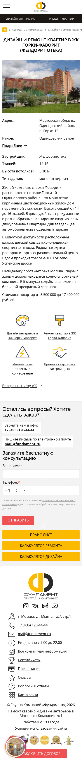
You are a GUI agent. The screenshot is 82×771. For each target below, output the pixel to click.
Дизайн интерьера (20, 19)
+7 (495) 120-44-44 (19, 430)
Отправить (18, 520)
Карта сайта (28, 694)
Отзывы (24, 677)
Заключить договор (41, 753)
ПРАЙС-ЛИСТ (41, 534)
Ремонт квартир (61, 19)
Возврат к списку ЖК (19, 385)
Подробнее (12, 145)
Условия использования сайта (41, 728)
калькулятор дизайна (41, 556)
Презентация (29, 668)
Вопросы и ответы (33, 686)
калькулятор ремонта (41, 545)
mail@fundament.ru (22, 444)
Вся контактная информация (42, 651)
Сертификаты (29, 660)
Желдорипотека (52, 156)
